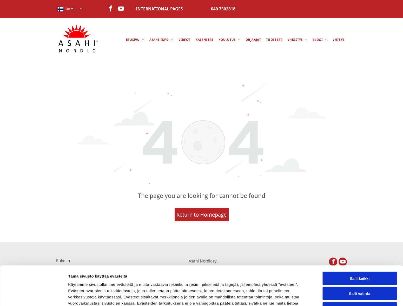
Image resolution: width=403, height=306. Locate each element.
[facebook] (110, 9)
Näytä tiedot (278, 295)
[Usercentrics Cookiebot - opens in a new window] (33, 296)
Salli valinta (360, 257)
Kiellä (359, 272)
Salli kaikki (360, 241)
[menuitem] (135, 40)
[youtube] (120, 9)
